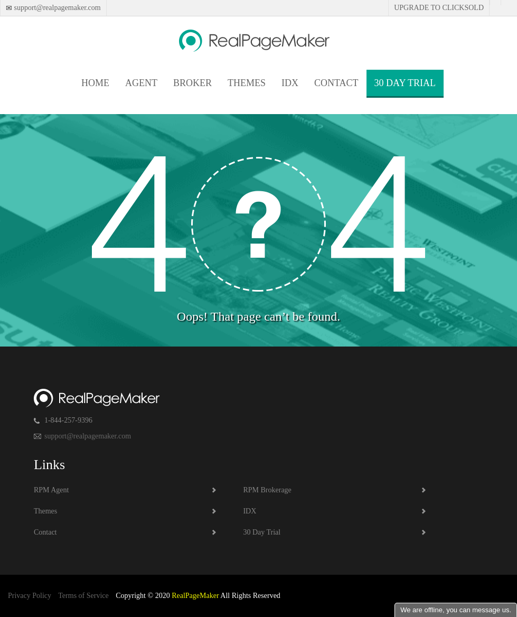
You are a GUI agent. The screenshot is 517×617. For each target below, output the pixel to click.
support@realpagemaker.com (56, 8)
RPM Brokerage (267, 490)
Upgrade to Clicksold (439, 8)
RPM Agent (51, 490)
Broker (192, 83)
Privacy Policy (29, 596)
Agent (141, 83)
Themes (247, 83)
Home (95, 83)
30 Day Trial (405, 83)
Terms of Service (83, 596)
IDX (289, 83)
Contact (336, 83)
